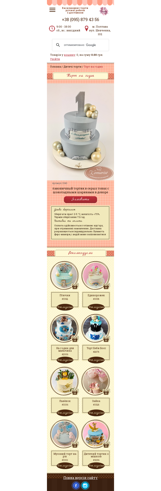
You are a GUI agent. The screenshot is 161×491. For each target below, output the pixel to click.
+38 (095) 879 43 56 (80, 19)
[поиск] (80, 45)
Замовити (80, 199)
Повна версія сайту (80, 477)
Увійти (55, 59)
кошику (69, 55)
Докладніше (65, 307)
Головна (55, 66)
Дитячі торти (73, 66)
